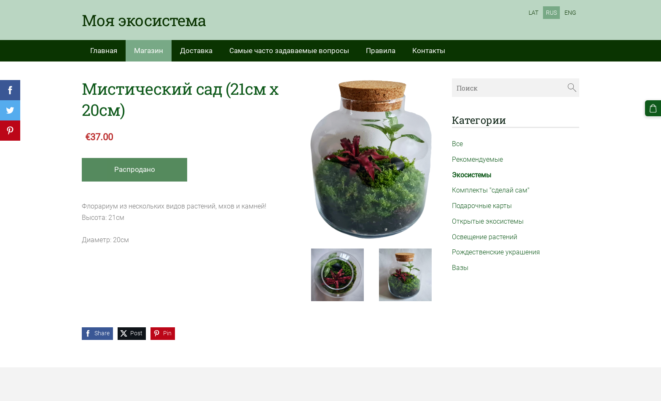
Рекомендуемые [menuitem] (477, 159)
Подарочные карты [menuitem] (482, 206)
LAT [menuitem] (533, 12)
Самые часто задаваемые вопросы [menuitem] (289, 50)
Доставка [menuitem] (196, 50)
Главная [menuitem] (103, 50)
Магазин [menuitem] (148, 50)
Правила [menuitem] (380, 50)
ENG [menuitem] (570, 12)
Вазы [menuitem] (460, 268)
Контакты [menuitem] (428, 50)
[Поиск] (515, 87)
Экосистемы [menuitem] (471, 175)
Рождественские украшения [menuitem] (496, 252)
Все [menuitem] (457, 144)
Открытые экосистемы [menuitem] (488, 221)
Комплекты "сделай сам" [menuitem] (490, 190)
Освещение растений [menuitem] (484, 237)
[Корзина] (653, 108)
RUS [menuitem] (551, 12)
